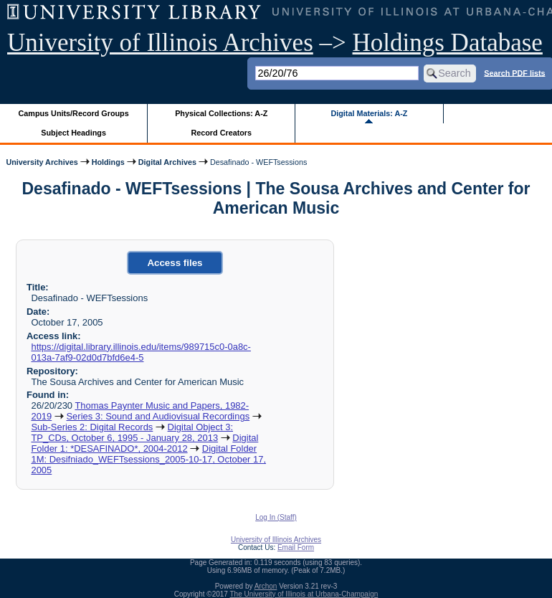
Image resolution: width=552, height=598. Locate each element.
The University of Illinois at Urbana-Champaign (304, 594)
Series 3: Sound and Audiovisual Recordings (157, 416)
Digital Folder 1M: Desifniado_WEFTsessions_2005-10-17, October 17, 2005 (148, 459)
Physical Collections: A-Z (221, 113)
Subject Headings (73, 132)
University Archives (41, 162)
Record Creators (221, 132)
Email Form (295, 547)
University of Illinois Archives (160, 43)
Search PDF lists (514, 72)
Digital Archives (167, 162)
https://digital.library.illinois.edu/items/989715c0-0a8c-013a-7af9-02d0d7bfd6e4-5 (140, 352)
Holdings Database (448, 43)
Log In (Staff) (276, 517)
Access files (174, 262)
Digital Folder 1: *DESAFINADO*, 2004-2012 (144, 443)
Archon (265, 586)
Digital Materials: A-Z (368, 113)
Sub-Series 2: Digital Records (92, 427)
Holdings (108, 162)
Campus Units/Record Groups (74, 113)
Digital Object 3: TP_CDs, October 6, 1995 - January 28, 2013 (132, 432)
